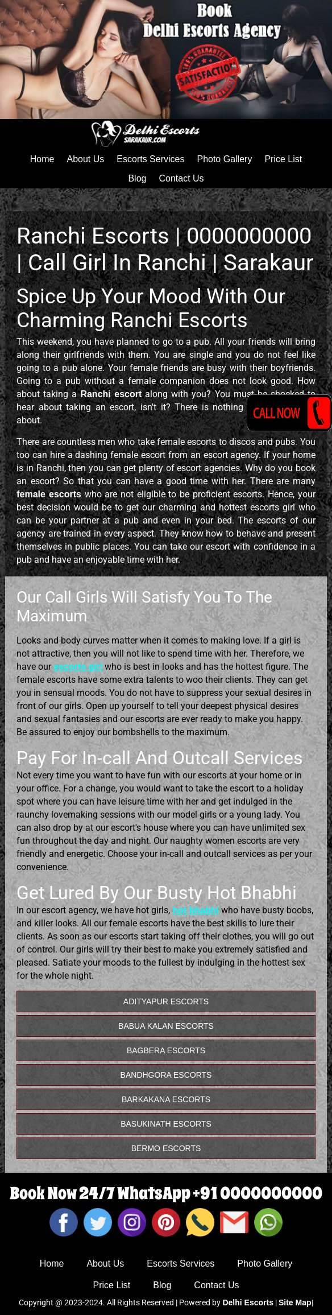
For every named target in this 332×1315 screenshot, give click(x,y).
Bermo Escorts (166, 1148)
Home (42, 159)
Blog (137, 178)
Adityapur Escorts (166, 1001)
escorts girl (77, 666)
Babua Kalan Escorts (166, 1025)
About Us (86, 159)
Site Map (295, 1302)
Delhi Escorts (247, 1302)
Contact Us (181, 178)
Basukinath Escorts (166, 1123)
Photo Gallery (224, 159)
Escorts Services (150, 159)
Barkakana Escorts (166, 1099)
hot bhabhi (195, 910)
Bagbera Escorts (166, 1050)
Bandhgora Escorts (166, 1074)
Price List (283, 159)
